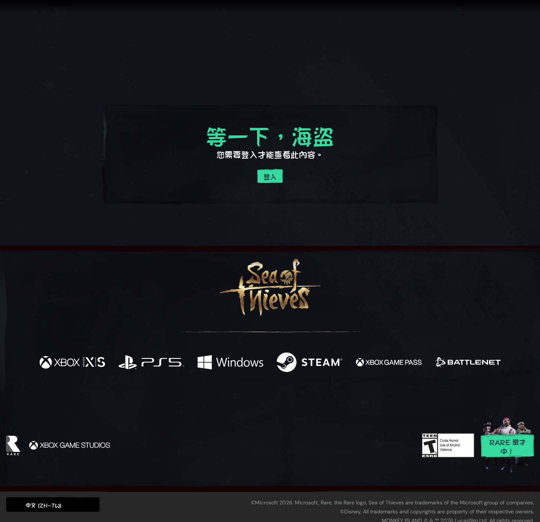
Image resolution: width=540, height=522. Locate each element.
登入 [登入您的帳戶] (270, 176)
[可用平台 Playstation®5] (151, 363)
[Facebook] (195, 397)
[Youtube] (268, 397)
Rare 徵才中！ (507, 446)
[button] (53, 504)
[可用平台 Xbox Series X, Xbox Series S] (72, 363)
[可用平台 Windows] (230, 363)
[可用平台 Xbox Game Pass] (388, 363)
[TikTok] (321, 398)
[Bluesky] (342, 399)
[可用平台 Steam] (309, 363)
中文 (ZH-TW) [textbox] (44, 505)
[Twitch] (236, 398)
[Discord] (300, 399)
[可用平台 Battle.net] (467, 363)
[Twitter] (214, 397)
